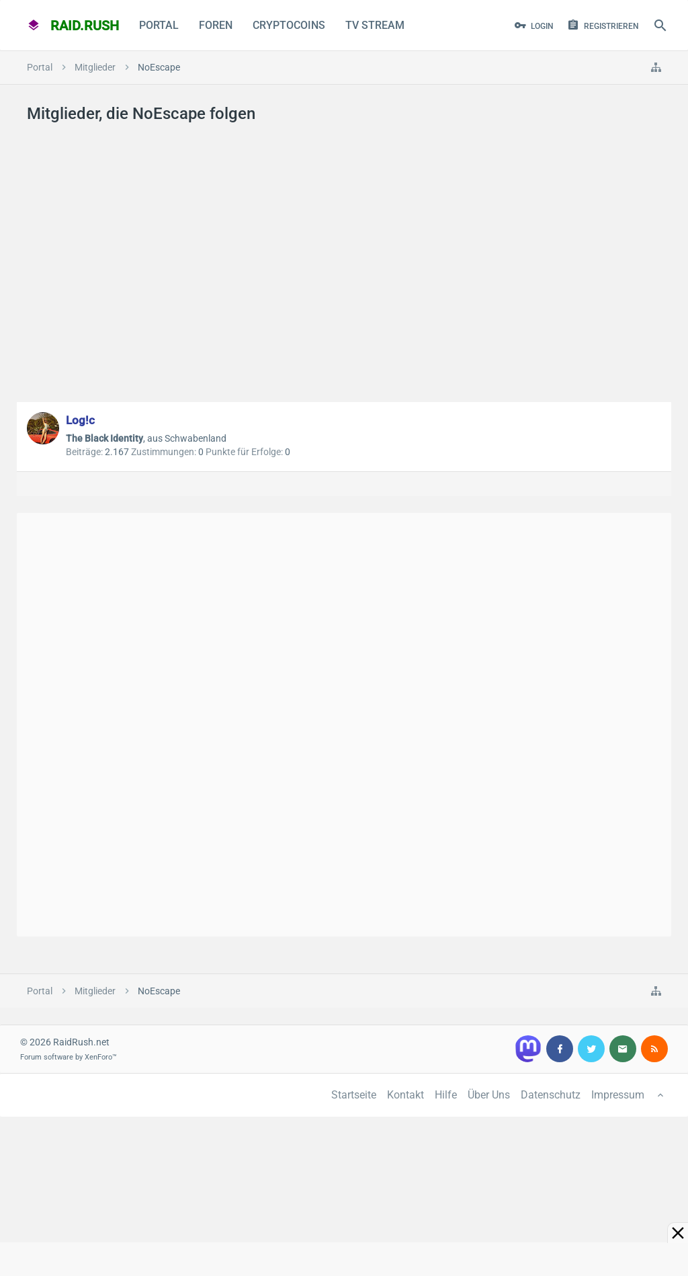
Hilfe (446, 1094)
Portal (159, 25)
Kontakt (405, 1094)
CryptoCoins (289, 25)
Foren (215, 25)
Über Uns (489, 1094)
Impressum (617, 1094)
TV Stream (374, 25)
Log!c (80, 420)
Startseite (353, 1094)
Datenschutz (550, 1094)
